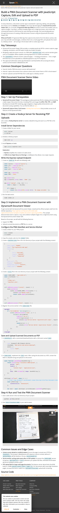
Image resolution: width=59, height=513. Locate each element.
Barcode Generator (21, 484)
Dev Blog (8, 6)
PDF (10, 20)
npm (35, 106)
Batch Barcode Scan (8, 489)
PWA (15, 20)
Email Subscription (34, 493)
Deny (25, 509)
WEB (20, 20)
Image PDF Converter (21, 489)
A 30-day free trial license (33, 108)
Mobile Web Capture (8, 485)
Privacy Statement (40, 510)
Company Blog (33, 485)
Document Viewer (16, 6)
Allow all (6, 509)
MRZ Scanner (6, 487)
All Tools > (18, 491)
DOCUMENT (4, 20)
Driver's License (7, 484)
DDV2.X (25, 20)
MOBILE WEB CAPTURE (35, 20)
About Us (32, 484)
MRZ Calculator (20, 485)
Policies (31, 487)
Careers (31, 491)
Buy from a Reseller (35, 489)
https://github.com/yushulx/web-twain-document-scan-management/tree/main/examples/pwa (28, 475)
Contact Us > (33, 495)
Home (2, 6)
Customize (16, 509)
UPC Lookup (19, 487)
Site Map (48, 510)
